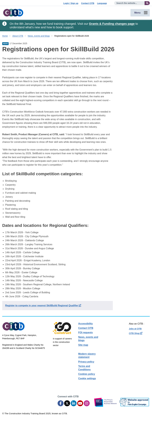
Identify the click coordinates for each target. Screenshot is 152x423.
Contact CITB (87, 3)
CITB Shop (135, 333)
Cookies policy (86, 374)
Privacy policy (86, 361)
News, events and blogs (39, 36)
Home (5, 36)
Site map (83, 345)
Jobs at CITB (135, 329)
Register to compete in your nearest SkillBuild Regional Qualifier (43, 305)
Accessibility (85, 323)
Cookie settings (87, 378)
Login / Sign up (70, 3)
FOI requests (85, 332)
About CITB (17, 36)
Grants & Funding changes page (112, 23)
